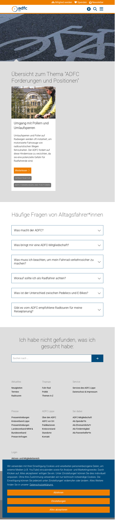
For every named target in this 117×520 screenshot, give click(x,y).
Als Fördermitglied (81, 429)
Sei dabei (77, 411)
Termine (15, 392)
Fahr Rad (46, 388)
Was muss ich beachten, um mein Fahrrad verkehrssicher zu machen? (54, 261)
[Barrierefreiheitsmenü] (89, 9)
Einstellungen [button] (58, 501)
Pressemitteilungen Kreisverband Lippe (20, 419)
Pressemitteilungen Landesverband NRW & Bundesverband (22, 429)
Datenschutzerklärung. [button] (41, 484)
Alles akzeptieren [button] (58, 509)
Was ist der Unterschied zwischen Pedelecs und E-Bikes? (51, 293)
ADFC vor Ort (48, 421)
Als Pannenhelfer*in (82, 433)
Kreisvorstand (48, 429)
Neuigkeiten (16, 388)
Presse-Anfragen (19, 436)
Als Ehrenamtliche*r (82, 425)
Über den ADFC (49, 417)
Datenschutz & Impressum (85, 392)
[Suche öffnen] (95, 9)
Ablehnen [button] (58, 492)
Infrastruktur (22, 178)
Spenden (80, 2)
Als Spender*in (79, 421)
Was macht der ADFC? (28, 230)
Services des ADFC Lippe (84, 388)
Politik (45, 392)
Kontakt (46, 436)
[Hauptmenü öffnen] (101, 9)
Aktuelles (16, 381)
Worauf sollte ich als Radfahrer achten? (40, 278)
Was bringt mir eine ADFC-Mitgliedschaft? (41, 245)
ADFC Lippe (48, 411)
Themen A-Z (47, 395)
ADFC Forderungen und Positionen (32, 185)
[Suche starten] (97, 358)
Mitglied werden (62, 2)
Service (76, 381)
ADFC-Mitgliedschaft (82, 417)
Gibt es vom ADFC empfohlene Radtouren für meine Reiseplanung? (48, 309)
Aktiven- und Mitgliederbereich (25, 458)
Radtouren (16, 395)
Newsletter (96, 2)
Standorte (46, 433)
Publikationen (48, 425)
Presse (14, 411)
